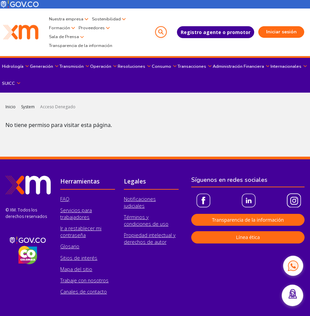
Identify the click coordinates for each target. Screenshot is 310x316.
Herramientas (80, 181)
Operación (100, 66)
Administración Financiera (238, 66)
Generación (41, 66)
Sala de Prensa (64, 37)
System (28, 107)
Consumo (161, 66)
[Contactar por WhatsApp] (293, 265)
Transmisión (72, 66)
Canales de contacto (83, 291)
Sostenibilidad (106, 19)
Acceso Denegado (58, 107)
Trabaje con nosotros (84, 280)
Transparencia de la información (80, 46)
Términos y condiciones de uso (146, 220)
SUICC (8, 83)
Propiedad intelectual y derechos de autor (150, 238)
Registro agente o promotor (215, 32)
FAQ (64, 199)
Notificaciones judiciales (140, 202)
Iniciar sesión (281, 32)
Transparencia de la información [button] (248, 220)
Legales (135, 181)
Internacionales (286, 66)
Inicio (10, 107)
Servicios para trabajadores (76, 213)
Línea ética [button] (248, 237)
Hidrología (12, 66)
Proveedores (92, 28)
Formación (59, 28)
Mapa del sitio (76, 269)
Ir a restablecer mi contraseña (80, 231)
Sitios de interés (78, 258)
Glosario (69, 246)
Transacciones (192, 66)
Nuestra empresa (66, 19)
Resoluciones (131, 66)
